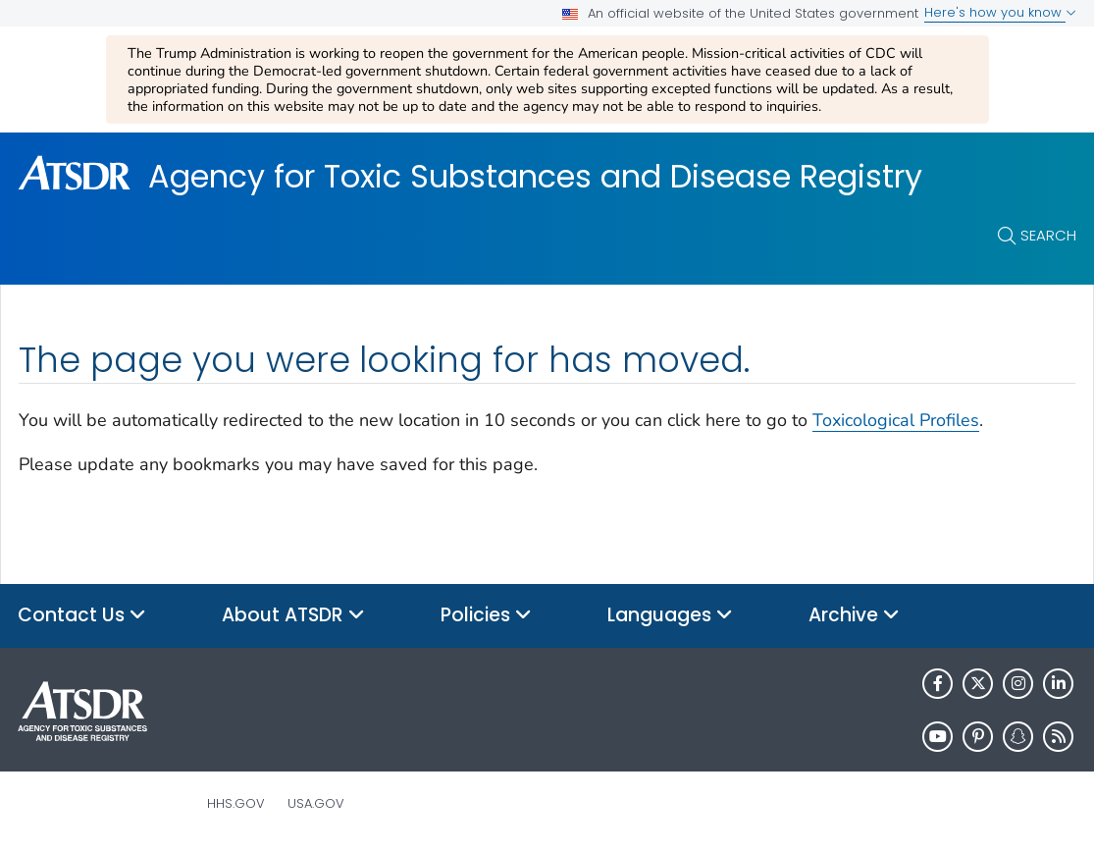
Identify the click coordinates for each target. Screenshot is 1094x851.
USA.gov (315, 803)
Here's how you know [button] (1000, 12)
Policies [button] (486, 616)
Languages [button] (670, 616)
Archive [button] (854, 616)
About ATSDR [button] (293, 616)
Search (1048, 235)
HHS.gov (236, 803)
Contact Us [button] (82, 616)
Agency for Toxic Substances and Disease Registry (535, 176)
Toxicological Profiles (895, 420)
